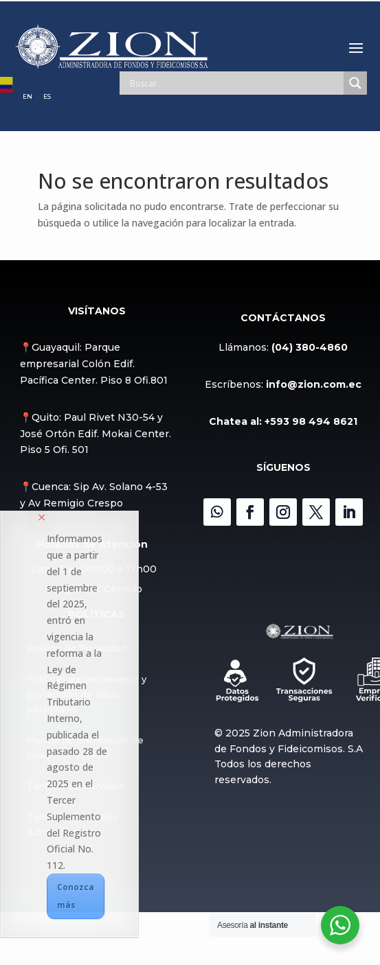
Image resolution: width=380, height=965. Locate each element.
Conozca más (75, 896)
